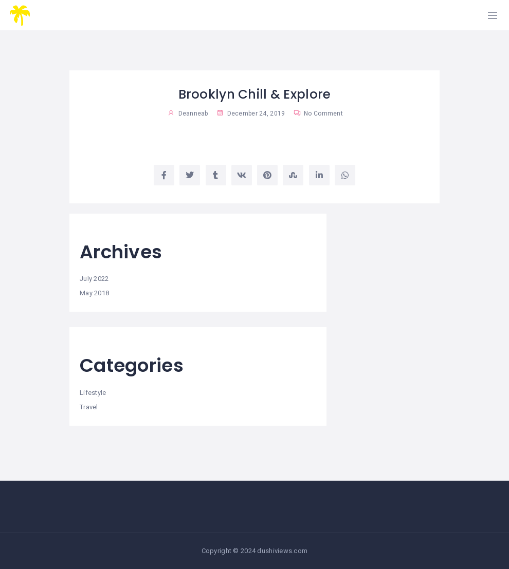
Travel (89, 407)
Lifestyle (93, 392)
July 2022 (94, 278)
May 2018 (94, 293)
